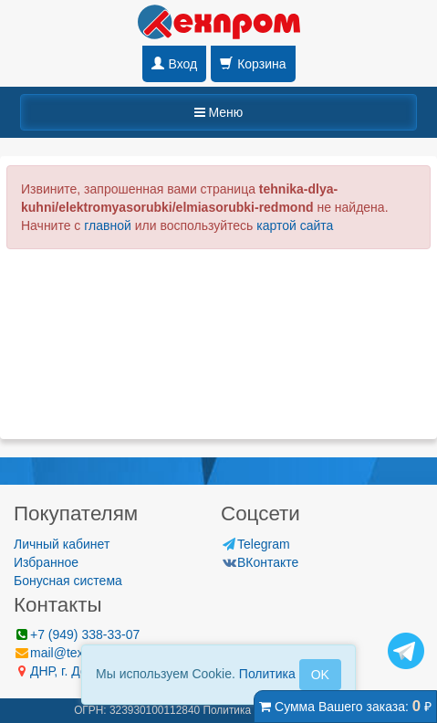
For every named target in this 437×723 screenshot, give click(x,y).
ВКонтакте (259, 562)
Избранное (46, 562)
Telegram (255, 544)
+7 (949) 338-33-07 (77, 634)
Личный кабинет (61, 544)
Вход (174, 64)
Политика (267, 673)
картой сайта (294, 225)
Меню (219, 112)
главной (107, 225)
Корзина (253, 64)
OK (320, 674)
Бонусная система (68, 580)
